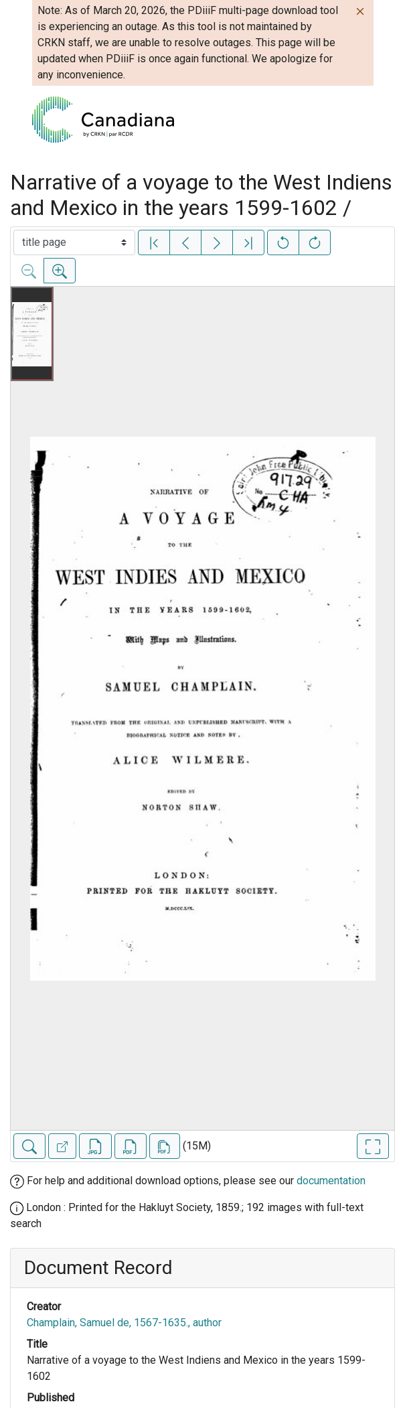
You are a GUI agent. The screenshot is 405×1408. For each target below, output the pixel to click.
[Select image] (74, 242)
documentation (331, 1180)
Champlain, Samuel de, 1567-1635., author (124, 1322)
